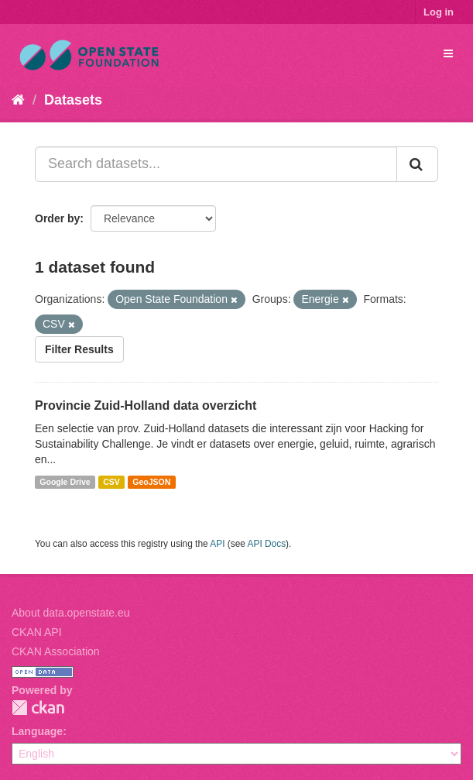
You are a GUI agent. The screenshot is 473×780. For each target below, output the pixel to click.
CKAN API (37, 632)
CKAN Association (56, 651)
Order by (57, 218)
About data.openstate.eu (71, 612)
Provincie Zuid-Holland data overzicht (145, 405)
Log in (438, 12)
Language (37, 731)
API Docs (267, 543)
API (217, 543)
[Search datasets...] (216, 164)
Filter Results (79, 349)
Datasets (73, 100)
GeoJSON (151, 481)
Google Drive (64, 481)
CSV (111, 481)
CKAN (38, 707)
